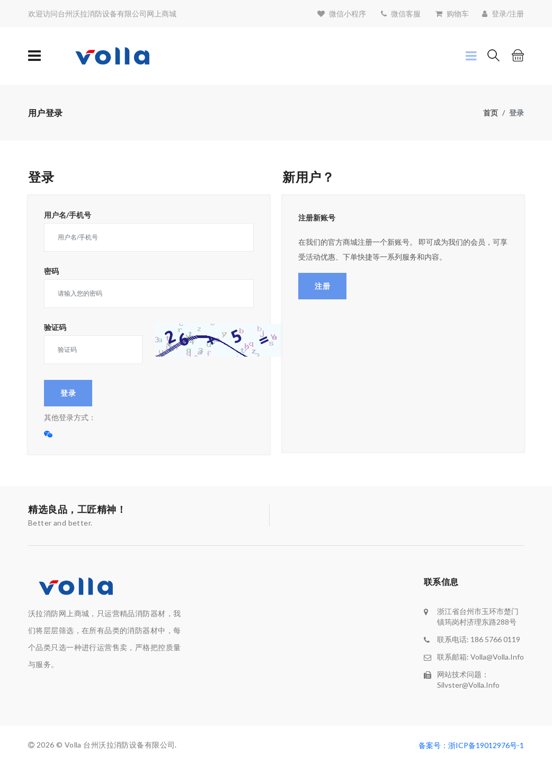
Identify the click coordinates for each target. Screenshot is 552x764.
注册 (322, 285)
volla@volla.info (497, 656)
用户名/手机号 (67, 215)
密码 (51, 271)
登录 (68, 392)
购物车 (458, 13)
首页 (490, 112)
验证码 (55, 327)
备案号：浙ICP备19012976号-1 (471, 745)
